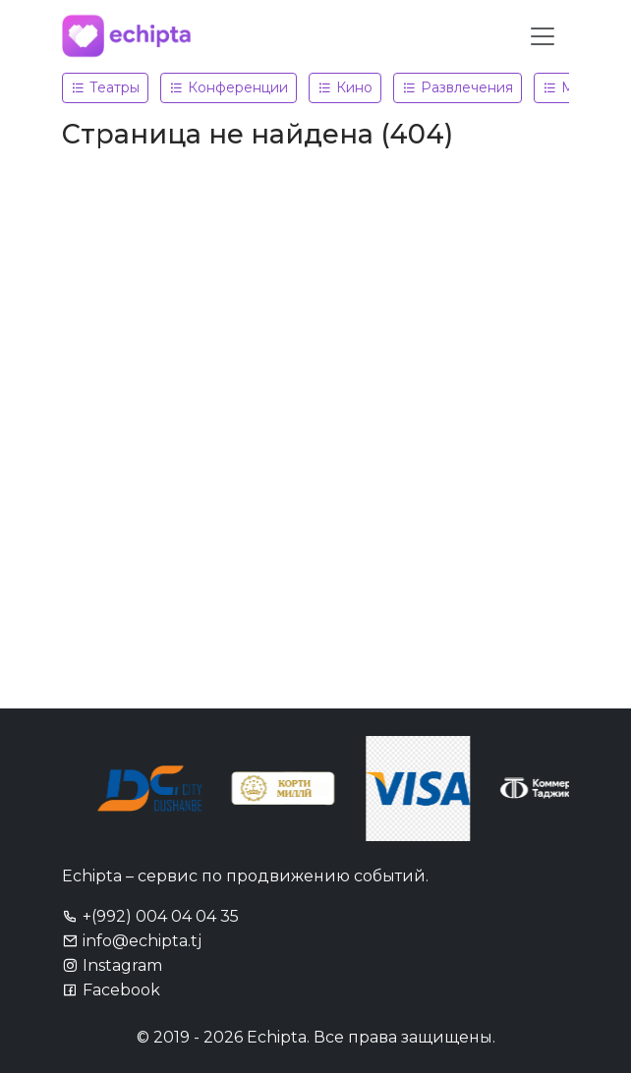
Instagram (112, 965)
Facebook (111, 990)
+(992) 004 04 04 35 (150, 916)
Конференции (228, 87)
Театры (105, 87)
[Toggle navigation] (542, 36)
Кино (345, 87)
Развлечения (457, 87)
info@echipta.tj (131, 941)
